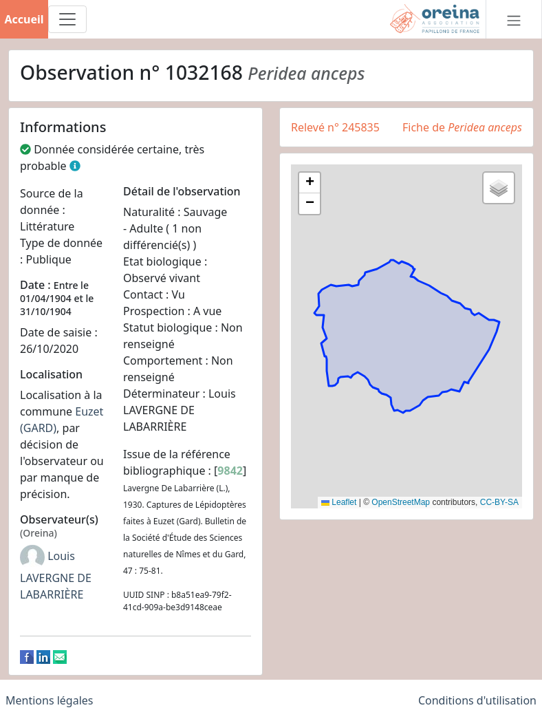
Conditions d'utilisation (477, 700)
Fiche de (462, 127)
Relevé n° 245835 (335, 127)
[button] (309, 183)
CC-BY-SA (499, 502)
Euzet (89, 411)
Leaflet (338, 502)
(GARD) (38, 427)
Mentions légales (50, 700)
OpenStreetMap (400, 502)
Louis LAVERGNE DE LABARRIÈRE (55, 575)
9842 (230, 470)
